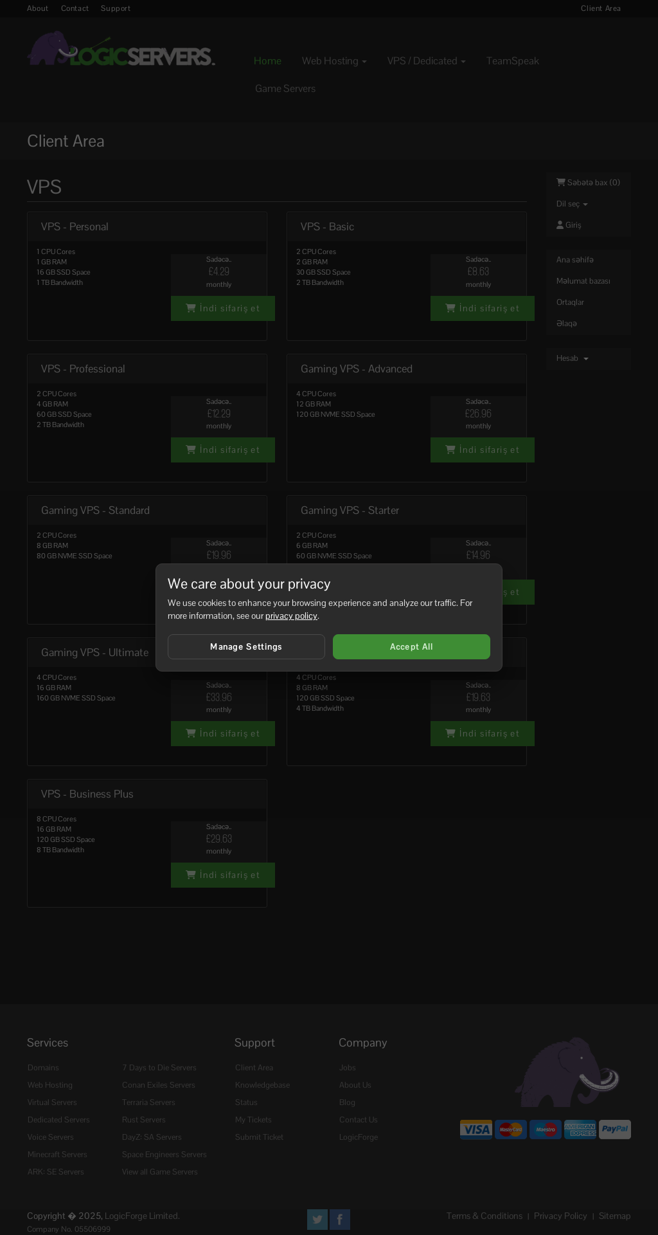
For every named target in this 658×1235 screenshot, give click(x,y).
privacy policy (291, 615)
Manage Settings (246, 646)
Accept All (412, 646)
